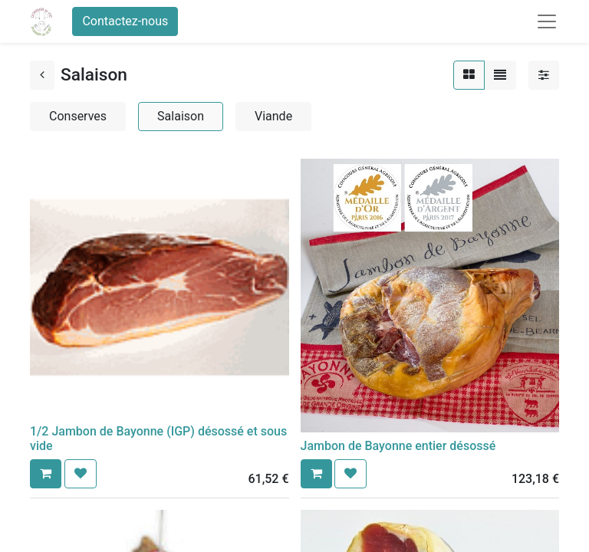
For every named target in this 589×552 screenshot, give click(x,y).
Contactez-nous (125, 21)
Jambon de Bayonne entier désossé (398, 446)
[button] (45, 473)
